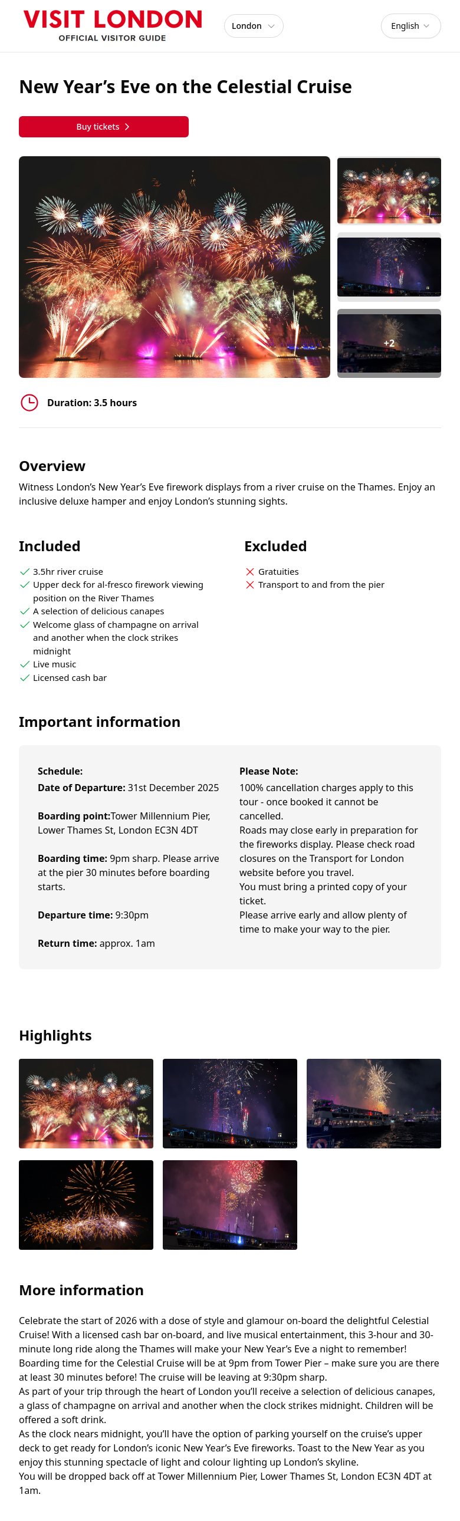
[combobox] (411, 26)
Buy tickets (103, 126)
